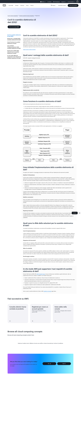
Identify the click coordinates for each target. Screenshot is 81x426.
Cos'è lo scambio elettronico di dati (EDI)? (14, 35)
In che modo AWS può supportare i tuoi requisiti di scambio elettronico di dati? (14, 57)
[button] (11, 5)
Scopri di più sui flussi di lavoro (29, 49)
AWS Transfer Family (41, 274)
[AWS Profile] (77, 2)
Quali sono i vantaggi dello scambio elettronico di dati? (14, 39)
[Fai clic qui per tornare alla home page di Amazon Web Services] (4, 6)
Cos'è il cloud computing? (13, 15)
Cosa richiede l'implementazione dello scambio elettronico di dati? (14, 47)
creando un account (48, 291)
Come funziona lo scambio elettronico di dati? (13, 42)
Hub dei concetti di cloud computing (26, 15)
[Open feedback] (79, 213)
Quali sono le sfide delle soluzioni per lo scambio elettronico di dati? (13, 52)
